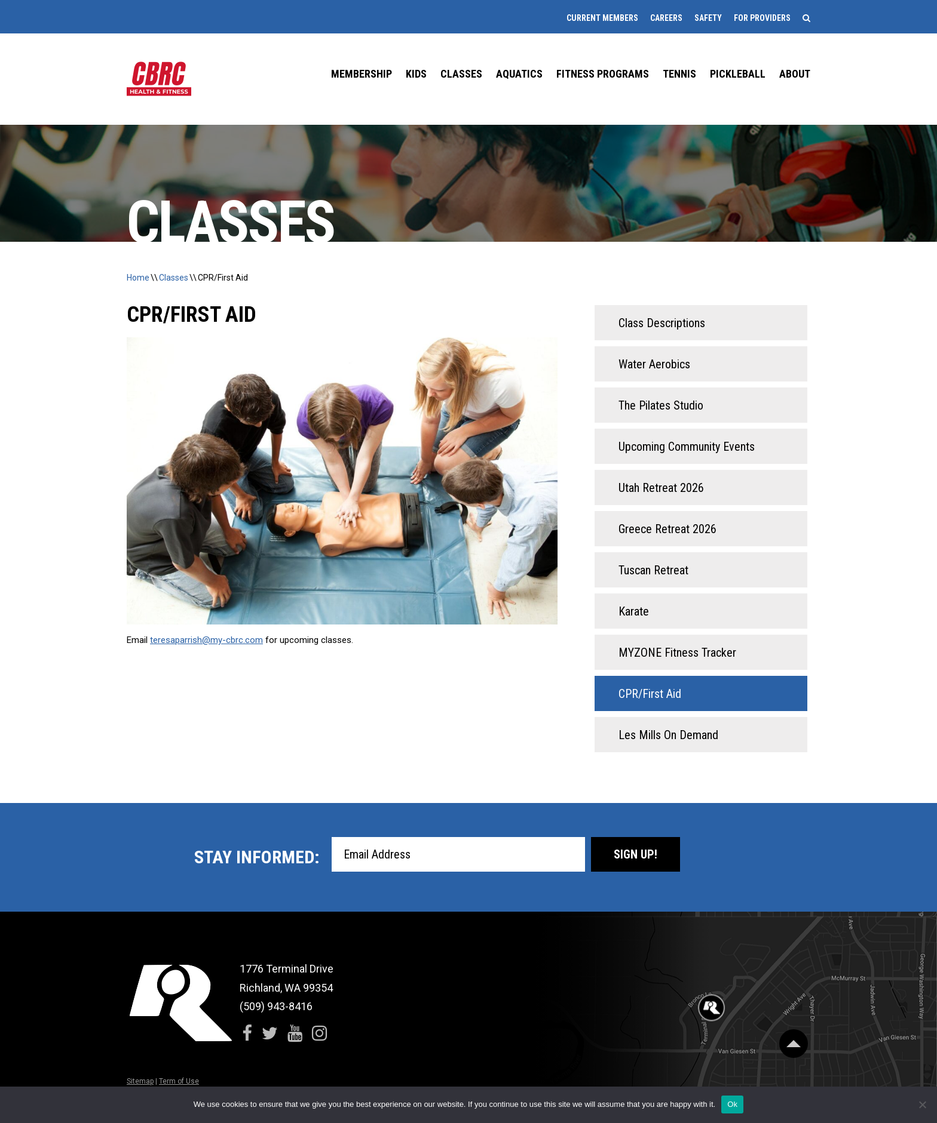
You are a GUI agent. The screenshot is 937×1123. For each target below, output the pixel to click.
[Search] (806, 18)
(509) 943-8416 (276, 1006)
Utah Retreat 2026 (661, 488)
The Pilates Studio (660, 405)
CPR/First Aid (223, 277)
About (794, 73)
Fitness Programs (602, 73)
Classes (461, 73)
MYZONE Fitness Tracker (677, 652)
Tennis (679, 73)
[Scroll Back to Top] (793, 1043)
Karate (633, 611)
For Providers (762, 18)
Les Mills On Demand (668, 735)
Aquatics (519, 73)
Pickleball (737, 73)
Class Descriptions (661, 323)
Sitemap (140, 1081)
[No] (922, 1104)
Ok (732, 1104)
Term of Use (179, 1081)
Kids (416, 73)
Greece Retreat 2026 (667, 529)
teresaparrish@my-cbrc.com (206, 640)
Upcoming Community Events (686, 446)
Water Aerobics (654, 364)
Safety (708, 18)
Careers (666, 18)
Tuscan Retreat (653, 570)
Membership (361, 73)
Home (138, 277)
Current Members (602, 18)
